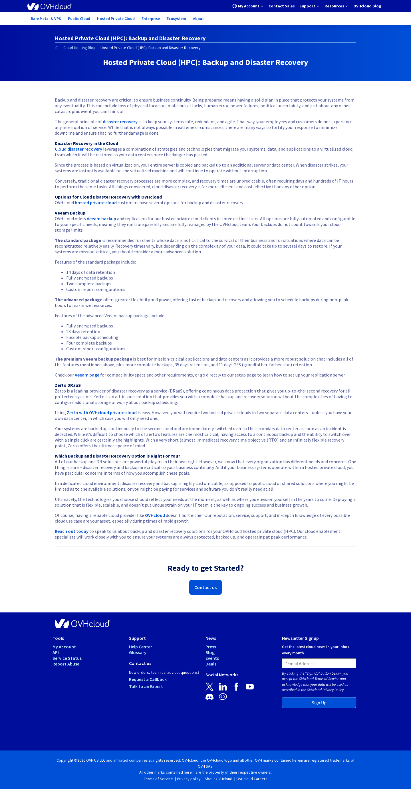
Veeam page (87, 375)
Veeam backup (101, 218)
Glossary (137, 652)
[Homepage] (57, 48)
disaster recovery (120, 121)
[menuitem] (248, 6)
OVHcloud (155, 515)
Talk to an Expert (146, 686)
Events (212, 658)
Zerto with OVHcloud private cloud (102, 412)
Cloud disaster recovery (78, 149)
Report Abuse (66, 664)
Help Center (140, 647)
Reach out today (71, 531)
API (56, 652)
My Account (64, 647)
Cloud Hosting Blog (79, 48)
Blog (210, 652)
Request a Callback (148, 679)
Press (211, 647)
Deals (211, 664)
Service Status (67, 658)
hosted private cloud (96, 202)
